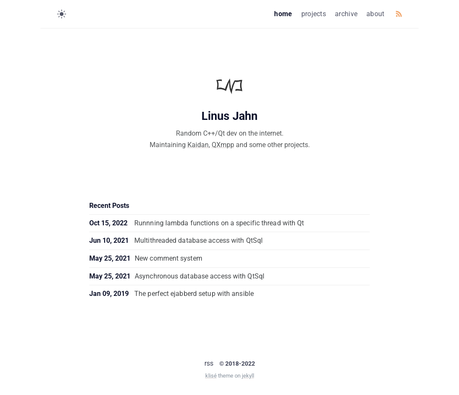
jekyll (248, 375)
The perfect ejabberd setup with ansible (194, 294)
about (375, 14)
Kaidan (198, 145)
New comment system (168, 258)
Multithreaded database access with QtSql (198, 240)
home (283, 14)
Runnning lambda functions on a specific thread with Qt (219, 223)
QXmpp (223, 145)
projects (313, 14)
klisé (211, 375)
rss (208, 363)
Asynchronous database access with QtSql (199, 276)
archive (346, 14)
